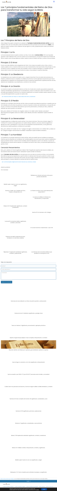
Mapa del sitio (42, 486)
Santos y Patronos (49, 486)
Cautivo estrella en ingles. (20, 486)
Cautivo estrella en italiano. (8, 486)
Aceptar (44, 489)
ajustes (37, 489)
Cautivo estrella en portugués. (32, 486)
